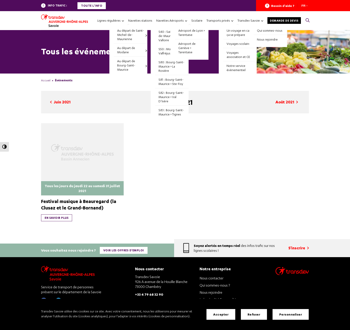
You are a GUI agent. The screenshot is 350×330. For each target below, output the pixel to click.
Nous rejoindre (211, 292)
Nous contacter (211, 278)
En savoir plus (57, 217)
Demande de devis (284, 20)
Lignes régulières (109, 20)
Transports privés (218, 20)
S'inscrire (298, 248)
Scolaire (196, 20)
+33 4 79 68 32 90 (149, 294)
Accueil (45, 80)
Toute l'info (91, 5)
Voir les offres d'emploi (123, 250)
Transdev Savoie (249, 20)
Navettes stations (140, 20)
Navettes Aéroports (170, 20)
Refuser (254, 314)
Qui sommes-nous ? (215, 285)
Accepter (221, 314)
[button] (307, 20)
